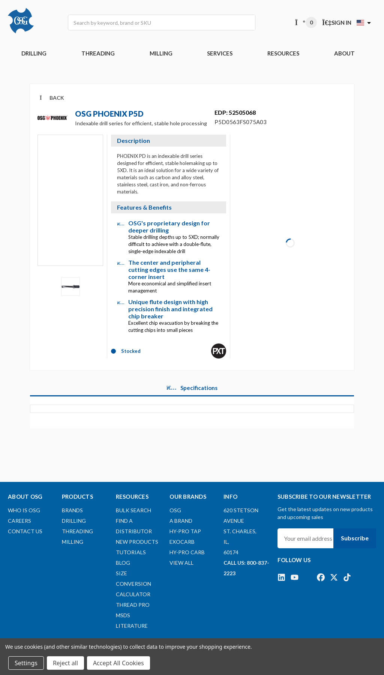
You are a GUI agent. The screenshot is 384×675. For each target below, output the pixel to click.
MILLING (161, 53)
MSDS (123, 615)
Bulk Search (133, 510)
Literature (132, 625)
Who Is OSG (24, 510)
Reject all (65, 663)
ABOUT (344, 53)
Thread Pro (133, 605)
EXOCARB (182, 541)
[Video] (70, 205)
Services (219, 53)
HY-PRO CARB (187, 552)
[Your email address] (305, 538)
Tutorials (131, 552)
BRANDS (72, 510)
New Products (137, 541)
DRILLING (33, 53)
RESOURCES (283, 53)
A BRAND (181, 521)
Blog (123, 563)
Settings (26, 663)
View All (182, 563)
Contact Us (25, 531)
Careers (19, 521)
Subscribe (355, 538)
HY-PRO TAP (185, 531)
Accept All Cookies (118, 663)
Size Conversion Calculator (133, 583)
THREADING (98, 53)
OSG (175, 510)
